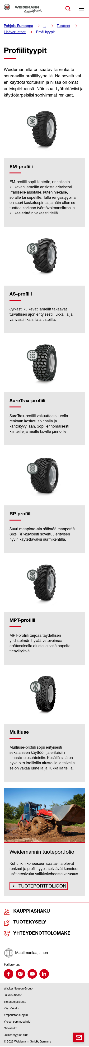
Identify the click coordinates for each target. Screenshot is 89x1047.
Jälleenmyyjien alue (16, 1036)
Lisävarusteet (14, 32)
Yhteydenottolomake (29, 935)
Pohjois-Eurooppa (17, 26)
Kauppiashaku (22, 914)
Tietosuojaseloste (15, 1003)
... (42, 26)
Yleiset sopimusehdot (17, 1023)
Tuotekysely (20, 924)
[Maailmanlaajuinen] (44, 954)
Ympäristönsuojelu (16, 1016)
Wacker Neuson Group (18, 989)
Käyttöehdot (11, 1009)
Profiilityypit (42, 32)
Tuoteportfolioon (38, 887)
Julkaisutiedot (13, 996)
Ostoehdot (10, 1029)
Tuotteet (60, 26)
